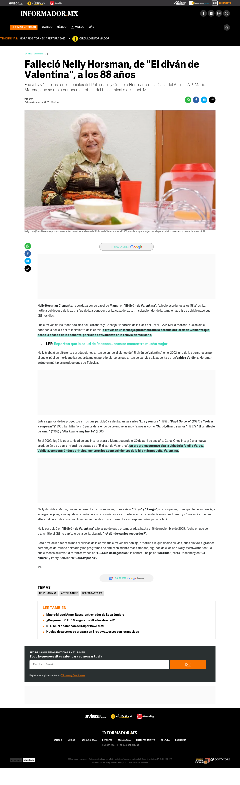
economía (180, 740)
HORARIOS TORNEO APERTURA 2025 (42, 38)
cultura (165, 740)
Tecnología (124, 740)
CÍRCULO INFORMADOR (94, 38)
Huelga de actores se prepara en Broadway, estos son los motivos (92, 632)
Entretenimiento (35, 54)
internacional (89, 740)
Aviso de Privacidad (100, 763)
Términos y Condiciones (73, 675)
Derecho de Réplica (118, 763)
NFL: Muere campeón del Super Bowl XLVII (75, 626)
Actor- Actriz (69, 593)
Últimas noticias (24, 27)
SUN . (31, 99)
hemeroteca (107, 745)
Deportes (107, 740)
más (93, 27)
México (61, 27)
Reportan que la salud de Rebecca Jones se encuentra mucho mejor (111, 344)
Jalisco (47, 27)
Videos (77, 26)
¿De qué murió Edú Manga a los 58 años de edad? (80, 620)
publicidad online (129, 745)
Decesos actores (92, 593)
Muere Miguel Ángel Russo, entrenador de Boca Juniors (85, 615)
